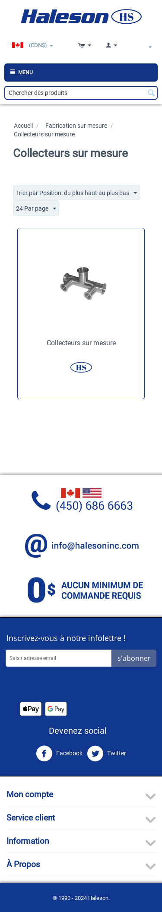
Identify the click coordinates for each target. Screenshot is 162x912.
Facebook (59, 753)
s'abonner (134, 658)
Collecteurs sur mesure (81, 343)
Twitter (106, 753)
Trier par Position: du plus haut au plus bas (76, 193)
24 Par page (36, 209)
